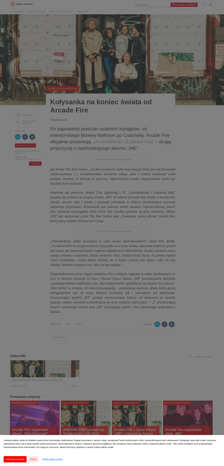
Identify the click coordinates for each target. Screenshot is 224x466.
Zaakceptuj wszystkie (15, 459)
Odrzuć (33, 459)
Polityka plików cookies (52, 459)
